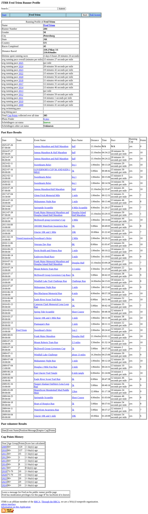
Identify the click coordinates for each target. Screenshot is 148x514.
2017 (21, 84)
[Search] (33, 8)
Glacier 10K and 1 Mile (45, 232)
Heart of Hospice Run (44, 403)
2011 (21, 98)
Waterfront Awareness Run (46, 410)
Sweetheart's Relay (43, 238)
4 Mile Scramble (79, 207)
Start (4, 15)
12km (74, 391)
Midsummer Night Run (45, 201)
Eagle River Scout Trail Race (47, 299)
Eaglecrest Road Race (44, 256)
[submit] (62, 8)
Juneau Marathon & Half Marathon (50, 152)
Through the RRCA (50, 501)
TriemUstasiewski (24, 238)
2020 (21, 77)
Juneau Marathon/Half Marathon (49, 189)
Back (85, 15)
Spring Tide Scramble (44, 312)
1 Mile (75, 220)
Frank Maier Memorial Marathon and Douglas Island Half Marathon (51, 213)
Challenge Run (79, 281)
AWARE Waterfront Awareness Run (51, 226)
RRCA (37, 501)
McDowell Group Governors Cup (49, 348)
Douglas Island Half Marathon (79, 213)
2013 (21, 91)
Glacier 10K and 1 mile (45, 416)
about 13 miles (79, 354)
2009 (21, 105)
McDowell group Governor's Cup (49, 220)
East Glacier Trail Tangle (45, 373)
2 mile (75, 367)
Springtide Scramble (43, 207)
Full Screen (95, 15)
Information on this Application (16, 507)
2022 (21, 73)
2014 (21, 87)
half (74, 146)
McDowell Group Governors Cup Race (52, 275)
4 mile (75, 293)
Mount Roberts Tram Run (46, 269)
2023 (21, 70)
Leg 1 (74, 330)
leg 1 (74, 165)
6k (73, 299)
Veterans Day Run (42, 244)
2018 (21, 80)
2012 (21, 94)
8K (73, 244)
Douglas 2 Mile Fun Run (45, 367)
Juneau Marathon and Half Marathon (51, 146)
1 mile (75, 195)
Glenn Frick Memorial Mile (47, 195)
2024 (21, 66)
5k (73, 171)
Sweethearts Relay (42, 165)
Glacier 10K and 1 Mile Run (47, 318)
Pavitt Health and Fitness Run (48, 250)
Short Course (78, 312)
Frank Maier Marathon (44, 336)
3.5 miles (76, 269)
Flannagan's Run (41, 324)
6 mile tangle (78, 373)
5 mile (75, 256)
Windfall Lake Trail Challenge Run (50, 281)
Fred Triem (49, 25)
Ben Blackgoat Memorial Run (48, 293)
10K (74, 232)
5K (73, 226)
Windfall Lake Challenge (45, 354)
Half (74, 189)
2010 (21, 101)
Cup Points (12, 115)
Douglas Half (78, 263)
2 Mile (75, 238)
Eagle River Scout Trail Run (47, 379)
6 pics (46, 119)
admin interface (8, 504)
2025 (21, 63)
